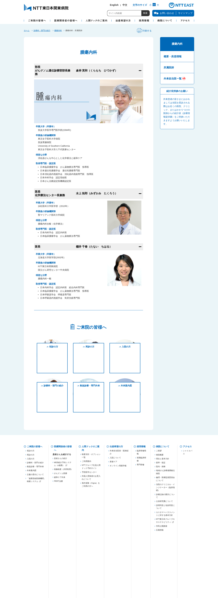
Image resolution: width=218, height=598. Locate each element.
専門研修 (140, 466)
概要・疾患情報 (173, 56)
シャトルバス (187, 453)
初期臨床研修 (141, 460)
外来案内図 (126, 408)
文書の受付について (35, 476)
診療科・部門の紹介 (42, 30)
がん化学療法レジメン (63, 553)
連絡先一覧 (58, 538)
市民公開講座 (161, 527)
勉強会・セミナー (61, 528)
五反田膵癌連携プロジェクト (63, 505)
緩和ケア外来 (59, 478)
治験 (56, 548)
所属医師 (169, 67)
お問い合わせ (33, 569)
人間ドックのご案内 (90, 448)
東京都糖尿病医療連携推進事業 (63, 523)
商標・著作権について (66, 579)
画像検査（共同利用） (63, 471)
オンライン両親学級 (118, 467)
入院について (115, 459)
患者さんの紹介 (60, 460)
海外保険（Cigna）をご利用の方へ (91, 485)
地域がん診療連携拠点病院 (165, 473)
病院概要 (160, 456)
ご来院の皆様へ (34, 446)
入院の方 (126, 369)
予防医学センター (89, 473)
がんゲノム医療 (60, 474)
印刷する (144, 31)
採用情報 (141, 446)
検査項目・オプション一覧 (91, 457)
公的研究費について (164, 503)
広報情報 (160, 531)
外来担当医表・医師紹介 (119, 453)
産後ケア (113, 463)
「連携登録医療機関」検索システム (36, 481)
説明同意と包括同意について (165, 508)
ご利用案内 (86, 463)
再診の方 (89, 369)
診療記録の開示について (165, 497)
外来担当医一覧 (173, 78)
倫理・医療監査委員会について (165, 480)
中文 (124, 5)
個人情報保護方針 (64, 569)
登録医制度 (58, 492)
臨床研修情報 (141, 453)
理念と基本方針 (162, 460)
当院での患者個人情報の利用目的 (105, 569)
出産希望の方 (116, 446)
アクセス (187, 446)
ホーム (26, 30)
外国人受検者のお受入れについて (91, 478)
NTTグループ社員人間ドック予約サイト (91, 468)
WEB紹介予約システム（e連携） (62, 465)
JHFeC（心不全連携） (63, 518)
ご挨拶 (159, 452)
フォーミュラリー (61, 556)
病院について (162, 446)
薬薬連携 (57, 496)
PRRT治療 (58, 482)
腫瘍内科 (58, 30)
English (114, 5)
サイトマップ (185, 13)
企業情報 (31, 579)
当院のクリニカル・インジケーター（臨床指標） (165, 489)
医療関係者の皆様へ (63, 448)
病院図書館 (143, 569)
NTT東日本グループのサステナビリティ (165, 522)
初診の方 (53, 369)
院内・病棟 (160, 468)
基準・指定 (160, 464)
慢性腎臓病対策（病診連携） (63, 512)
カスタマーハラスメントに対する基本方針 (165, 515)
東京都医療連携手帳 (62, 500)
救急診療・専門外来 (90, 408)
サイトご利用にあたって (109, 579)
